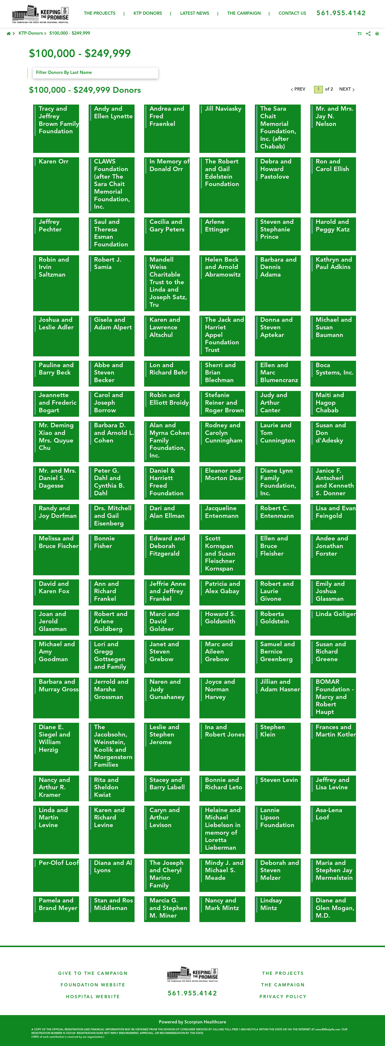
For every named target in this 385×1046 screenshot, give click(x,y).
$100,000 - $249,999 (69, 33)
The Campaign (283, 985)
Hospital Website (93, 997)
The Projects (283, 974)
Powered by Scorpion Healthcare (192, 1022)
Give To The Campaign (93, 974)
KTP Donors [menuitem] (148, 14)
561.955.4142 (341, 13)
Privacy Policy (283, 997)
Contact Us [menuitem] (292, 14)
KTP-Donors (33, 33)
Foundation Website (93, 985)
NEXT (347, 89)
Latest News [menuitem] (194, 14)
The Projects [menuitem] (99, 14)
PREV (297, 89)
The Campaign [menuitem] (244, 14)
